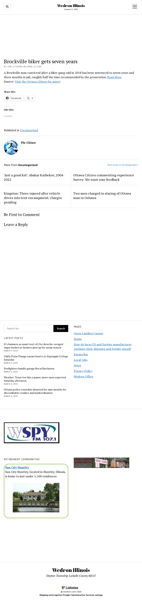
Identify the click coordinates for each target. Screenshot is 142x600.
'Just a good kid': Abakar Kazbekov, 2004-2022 (34, 177)
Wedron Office (83, 376)
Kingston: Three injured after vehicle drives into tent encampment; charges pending (33, 197)
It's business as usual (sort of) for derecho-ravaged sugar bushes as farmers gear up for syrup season (33, 346)
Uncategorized (29, 130)
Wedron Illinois (71, 5)
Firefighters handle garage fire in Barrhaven (29, 368)
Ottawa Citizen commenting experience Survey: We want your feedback (103, 177)
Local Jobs (80, 360)
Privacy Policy (83, 371)
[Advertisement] (36, 539)
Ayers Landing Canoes (88, 333)
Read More (114, 77)
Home (78, 339)
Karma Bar (81, 354)
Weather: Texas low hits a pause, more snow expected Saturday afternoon (35, 379)
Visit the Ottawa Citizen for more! (37, 81)
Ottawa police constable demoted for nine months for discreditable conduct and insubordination (35, 391)
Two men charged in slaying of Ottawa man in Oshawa (102, 195)
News (77, 365)
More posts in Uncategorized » (123, 164)
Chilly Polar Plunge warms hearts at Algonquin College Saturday (36, 358)
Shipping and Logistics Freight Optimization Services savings (71, 595)
